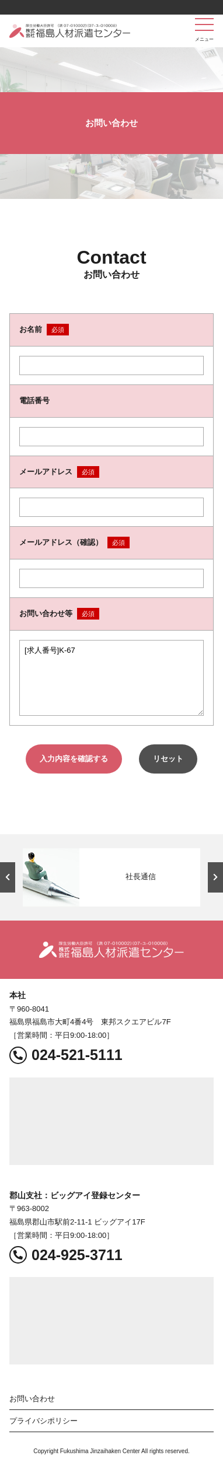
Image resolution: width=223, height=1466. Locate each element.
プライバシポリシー (43, 1420)
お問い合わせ (32, 1398)
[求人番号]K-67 (111, 678)
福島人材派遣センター (69, 31)
